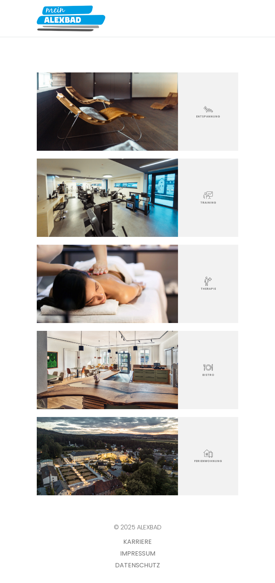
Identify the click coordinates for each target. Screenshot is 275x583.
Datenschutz (137, 565)
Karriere (137, 541)
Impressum (137, 553)
